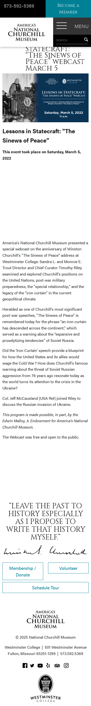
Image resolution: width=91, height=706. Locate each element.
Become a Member (68, 8)
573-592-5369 (19, 5)
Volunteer (68, 568)
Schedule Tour (45, 587)
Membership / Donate (22, 571)
